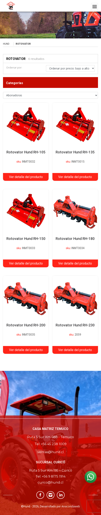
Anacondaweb (70, 506)
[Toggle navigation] (94, 6)
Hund (6, 43)
